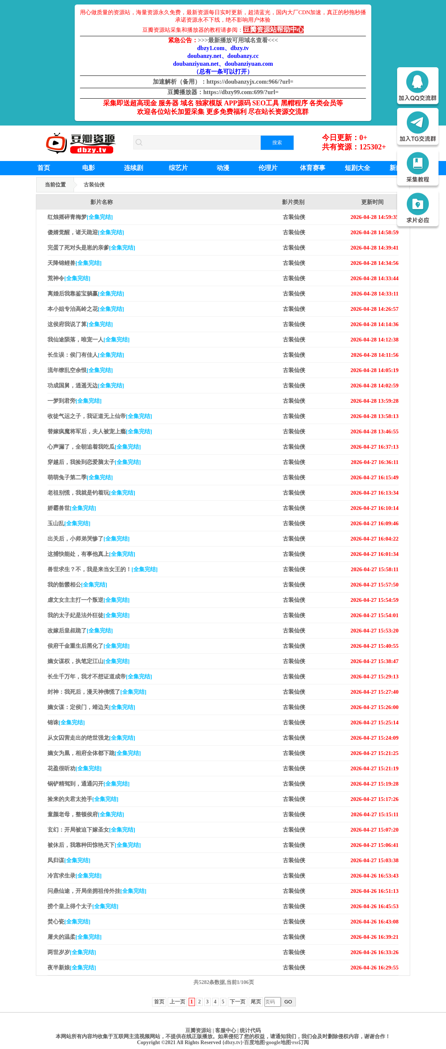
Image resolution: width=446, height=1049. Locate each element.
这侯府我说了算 (80, 324)
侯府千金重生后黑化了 (88, 646)
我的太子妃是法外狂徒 (88, 615)
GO (288, 1002)
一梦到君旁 (74, 401)
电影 (88, 167)
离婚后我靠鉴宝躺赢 (85, 294)
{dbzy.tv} (232, 1042)
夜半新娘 (71, 968)
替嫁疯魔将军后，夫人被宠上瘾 (99, 431)
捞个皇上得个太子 (82, 906)
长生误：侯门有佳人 (85, 355)
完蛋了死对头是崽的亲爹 (91, 248)
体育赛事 (312, 167)
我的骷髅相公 (77, 585)
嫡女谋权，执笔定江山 (88, 661)
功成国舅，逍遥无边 (85, 386)
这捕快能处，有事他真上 (91, 554)
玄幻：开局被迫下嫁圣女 (91, 830)
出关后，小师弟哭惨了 (88, 539)
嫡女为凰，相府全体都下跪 (94, 753)
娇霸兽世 (71, 508)
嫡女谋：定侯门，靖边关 (91, 707)
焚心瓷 (68, 922)
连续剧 (133, 167)
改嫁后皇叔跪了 (80, 631)
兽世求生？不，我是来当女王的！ (102, 569)
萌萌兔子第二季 (80, 477)
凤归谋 (68, 860)
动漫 (223, 167)
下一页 (237, 1002)
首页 (43, 167)
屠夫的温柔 (74, 937)
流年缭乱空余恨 (80, 370)
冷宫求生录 (74, 876)
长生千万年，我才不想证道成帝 (99, 677)
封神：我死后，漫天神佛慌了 (96, 692)
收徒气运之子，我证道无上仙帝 (99, 416)
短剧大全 (357, 167)
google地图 (278, 1042)
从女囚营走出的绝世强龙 (91, 738)
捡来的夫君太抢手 (82, 799)
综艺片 (178, 167)
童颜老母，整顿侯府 (85, 814)
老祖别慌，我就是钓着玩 (91, 493)
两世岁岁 (71, 952)
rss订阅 (300, 1042)
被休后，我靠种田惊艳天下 (94, 845)
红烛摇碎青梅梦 (80, 217)
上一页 (177, 1002)
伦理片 (268, 167)
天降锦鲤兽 (74, 263)
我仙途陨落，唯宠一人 (88, 340)
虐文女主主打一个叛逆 (88, 600)
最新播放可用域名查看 (238, 40)
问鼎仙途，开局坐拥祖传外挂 (96, 891)
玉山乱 (68, 523)
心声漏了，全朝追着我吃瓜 (94, 447)
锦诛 (66, 722)
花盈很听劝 (74, 768)
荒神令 (68, 278)
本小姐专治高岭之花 (85, 309)
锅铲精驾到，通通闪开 (88, 784)
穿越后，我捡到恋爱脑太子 (94, 462)
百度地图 (254, 1042)
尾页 (256, 1002)
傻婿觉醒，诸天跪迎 (85, 232)
